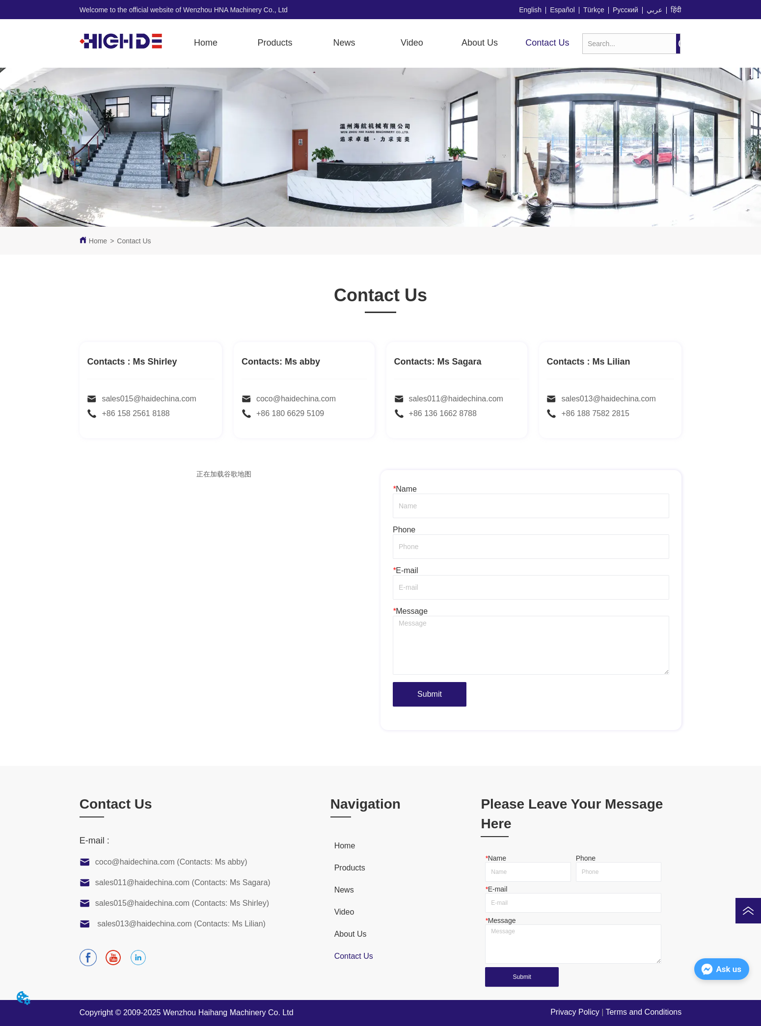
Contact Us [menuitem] (547, 43)
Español (562, 10)
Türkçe (593, 10)
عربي (654, 10)
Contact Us (134, 241)
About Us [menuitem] (480, 43)
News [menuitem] (344, 43)
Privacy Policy (574, 1012)
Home (98, 241)
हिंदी (676, 10)
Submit (429, 694)
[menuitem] (274, 43)
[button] (274, 42)
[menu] (376, 43)
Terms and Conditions (643, 1012)
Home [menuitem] (205, 43)
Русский (625, 10)
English (530, 10)
